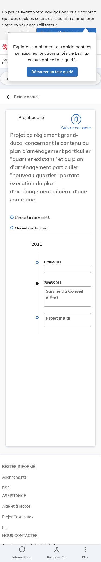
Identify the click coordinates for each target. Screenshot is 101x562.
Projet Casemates (17, 517)
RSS (6, 488)
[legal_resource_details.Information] (21, 553)
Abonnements (14, 477)
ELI (5, 527)
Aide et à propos (16, 506)
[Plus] (85, 553)
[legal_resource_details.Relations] (56, 553)
